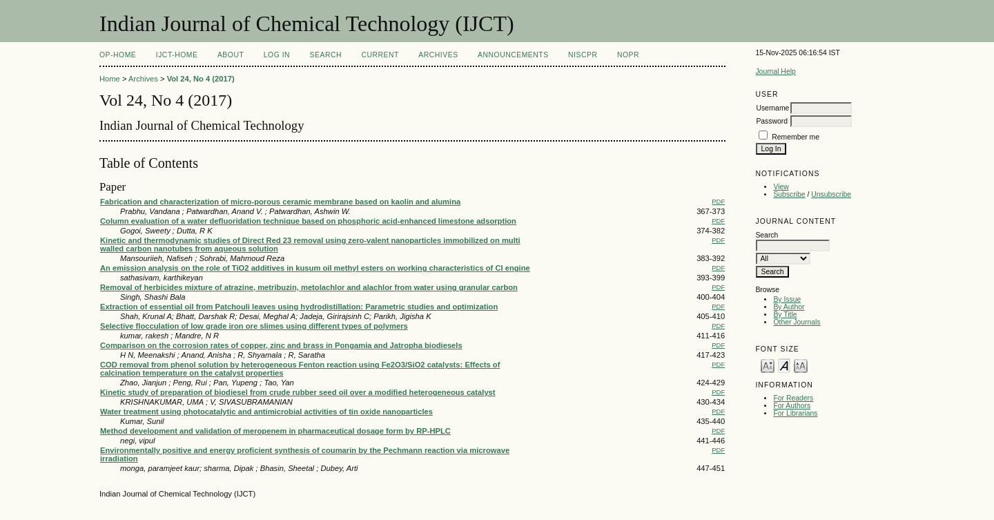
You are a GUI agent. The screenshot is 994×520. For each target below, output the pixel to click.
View (780, 187)
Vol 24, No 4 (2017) (201, 79)
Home (109, 79)
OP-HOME (117, 55)
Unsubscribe (831, 194)
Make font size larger (801, 365)
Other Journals (796, 322)
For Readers (793, 398)
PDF (718, 201)
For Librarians (795, 413)
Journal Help (775, 71)
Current (379, 55)
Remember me (795, 137)
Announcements (513, 55)
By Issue (787, 299)
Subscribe (789, 194)
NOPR (628, 55)
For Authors (791, 406)
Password (772, 121)
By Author (788, 307)
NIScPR (582, 55)
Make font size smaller (767, 365)
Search (326, 55)
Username (772, 108)
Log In (277, 55)
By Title (785, 314)
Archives (438, 55)
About (230, 55)
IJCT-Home (177, 55)
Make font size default (784, 365)
